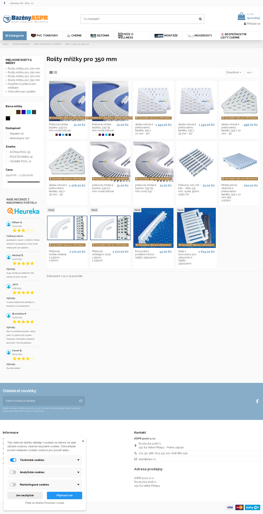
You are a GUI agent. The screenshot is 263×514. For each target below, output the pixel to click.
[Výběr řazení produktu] (234, 72)
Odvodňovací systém (21, 91)
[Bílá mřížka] (50, 135)
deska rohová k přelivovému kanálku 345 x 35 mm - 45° (58, 190)
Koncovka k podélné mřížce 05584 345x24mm (145, 254)
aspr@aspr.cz (147, 459)
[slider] (7, 182)
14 (249, 72)
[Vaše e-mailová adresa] (40, 401)
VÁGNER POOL (20, 161)
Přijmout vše (65, 495)
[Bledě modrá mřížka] (63, 135)
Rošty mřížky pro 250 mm (24, 72)
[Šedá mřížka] (66, 135)
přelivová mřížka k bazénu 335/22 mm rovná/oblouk (103, 188)
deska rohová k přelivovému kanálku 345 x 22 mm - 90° (144, 129)
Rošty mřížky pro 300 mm (24, 76)
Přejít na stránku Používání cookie (44, 502)
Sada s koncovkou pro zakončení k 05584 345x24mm (187, 257)
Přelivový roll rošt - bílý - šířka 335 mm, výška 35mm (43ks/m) (189, 190)
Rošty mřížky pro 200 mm (24, 68)
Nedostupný (19, 138)
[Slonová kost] (53, 135)
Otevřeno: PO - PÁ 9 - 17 (21, 3)
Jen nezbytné (25, 495)
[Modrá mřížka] (60, 135)
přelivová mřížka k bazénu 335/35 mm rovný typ (145, 188)
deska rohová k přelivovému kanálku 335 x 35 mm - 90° (187, 129)
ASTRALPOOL (20, 152)
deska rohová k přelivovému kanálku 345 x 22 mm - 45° (231, 129)
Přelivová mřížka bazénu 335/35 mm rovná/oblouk (103, 127)
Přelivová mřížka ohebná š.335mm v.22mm (57, 256)
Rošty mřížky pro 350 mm (24, 80)
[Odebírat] (81, 401)
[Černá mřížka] (70, 135)
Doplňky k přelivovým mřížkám (22, 85)
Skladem (17, 133)
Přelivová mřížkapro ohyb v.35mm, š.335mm (101, 256)
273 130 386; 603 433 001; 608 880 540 (163, 453)
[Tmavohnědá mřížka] (57, 135)
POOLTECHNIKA (21, 156)
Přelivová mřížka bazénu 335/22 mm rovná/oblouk (60, 127)
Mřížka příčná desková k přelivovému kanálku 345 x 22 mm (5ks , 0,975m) (231, 193)
